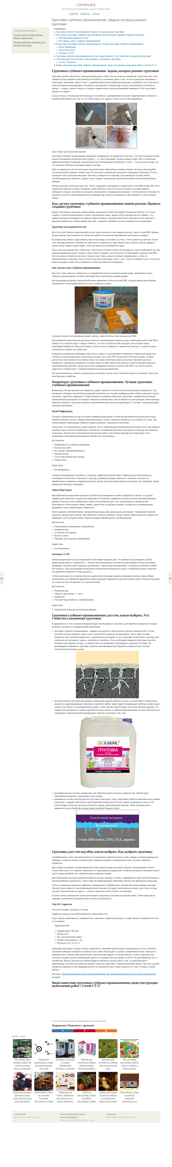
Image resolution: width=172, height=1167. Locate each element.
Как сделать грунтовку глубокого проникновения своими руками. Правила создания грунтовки (100, 35)
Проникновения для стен (85, 1021)
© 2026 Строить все (20, 1114)
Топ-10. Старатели (67, 62)
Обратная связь (111, 1114)
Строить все (86, 5)
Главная (73, 13)
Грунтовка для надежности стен (73, 38)
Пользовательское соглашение (76, 1114)
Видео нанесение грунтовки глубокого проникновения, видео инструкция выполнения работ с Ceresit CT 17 (106, 65)
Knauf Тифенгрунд (67, 47)
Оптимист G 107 (66, 53)
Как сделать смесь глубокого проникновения (79, 41)
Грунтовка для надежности (68, 1021)
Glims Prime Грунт (67, 50)
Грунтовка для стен (100, 1021)
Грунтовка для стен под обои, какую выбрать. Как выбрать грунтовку (88, 59)
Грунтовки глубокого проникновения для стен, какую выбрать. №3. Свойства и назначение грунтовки (103, 56)
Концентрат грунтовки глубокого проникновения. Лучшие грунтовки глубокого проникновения (99, 44)
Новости (85, 13)
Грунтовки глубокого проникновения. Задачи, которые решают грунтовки (90, 32)
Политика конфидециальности (69, 1117)
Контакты (63, 1114)
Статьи (95, 13)
